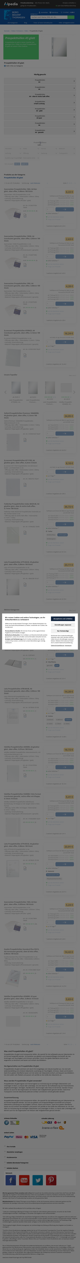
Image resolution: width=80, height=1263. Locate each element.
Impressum (68, 645)
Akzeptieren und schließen (62, 619)
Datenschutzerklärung (57, 645)
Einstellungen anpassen (63, 625)
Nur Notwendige (63, 631)
